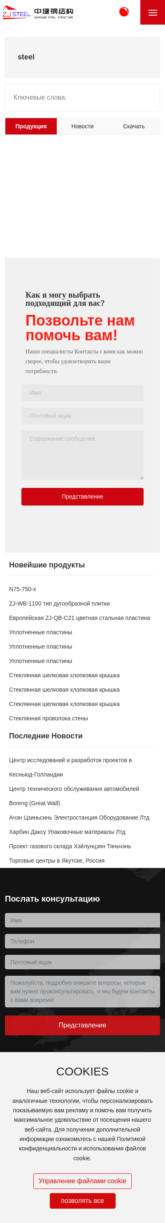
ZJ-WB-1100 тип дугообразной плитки (59, 603)
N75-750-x (22, 589)
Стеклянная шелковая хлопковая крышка (64, 675)
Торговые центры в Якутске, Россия (57, 860)
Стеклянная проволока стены (48, 718)
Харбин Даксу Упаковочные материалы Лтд (67, 832)
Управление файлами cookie (82, 1180)
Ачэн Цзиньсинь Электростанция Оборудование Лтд (79, 817)
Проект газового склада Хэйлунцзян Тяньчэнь (70, 846)
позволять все (82, 1200)
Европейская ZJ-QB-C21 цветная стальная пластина (79, 618)
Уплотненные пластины (40, 632)
